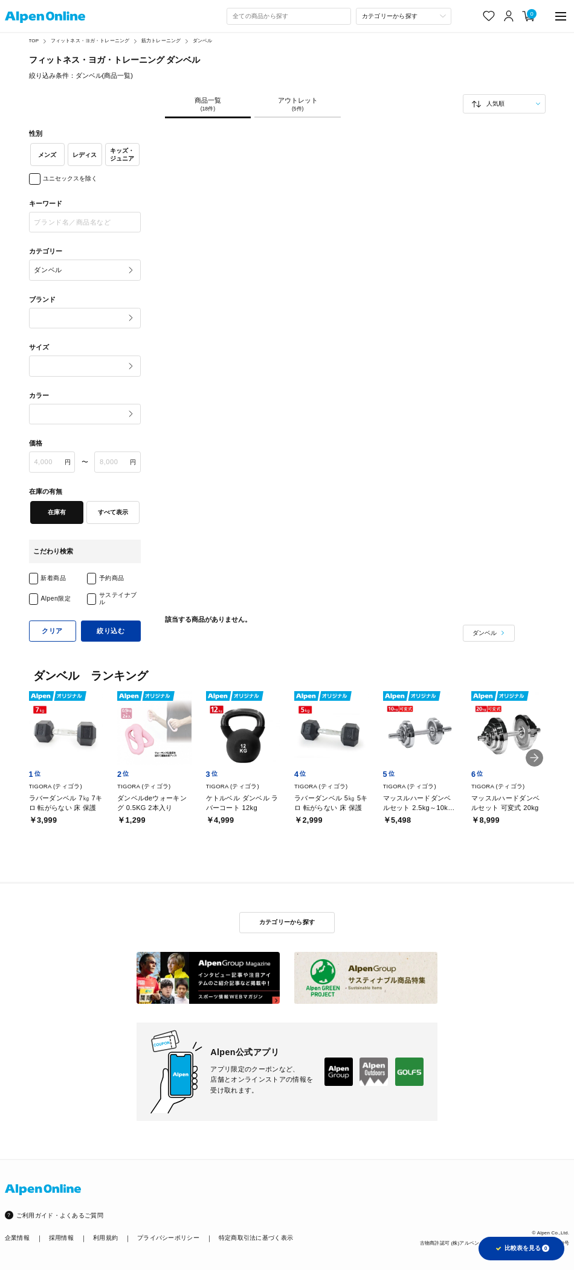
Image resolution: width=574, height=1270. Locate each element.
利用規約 (105, 1237)
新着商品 (53, 578)
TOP (34, 40)
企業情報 (17, 1237)
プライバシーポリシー (168, 1237)
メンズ (47, 155)
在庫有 (57, 512)
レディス (85, 155)
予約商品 (111, 578)
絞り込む (110, 630)
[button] (534, 758)
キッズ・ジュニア (122, 154)
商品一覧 (208, 104)
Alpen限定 (55, 598)
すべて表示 (113, 512)
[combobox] (289, 16)
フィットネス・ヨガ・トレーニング (90, 40)
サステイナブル (118, 598)
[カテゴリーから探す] (403, 16)
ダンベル (203, 40)
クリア (52, 630)
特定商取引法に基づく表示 (256, 1237)
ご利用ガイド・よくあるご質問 (59, 1215)
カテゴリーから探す (287, 922)
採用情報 (61, 1237)
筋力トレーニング (161, 40)
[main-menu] (561, 16)
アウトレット (297, 104)
